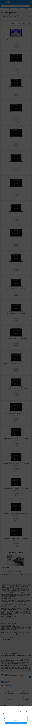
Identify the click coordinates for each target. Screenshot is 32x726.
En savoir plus (4, 714)
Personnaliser (16, 720)
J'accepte (16, 722)
